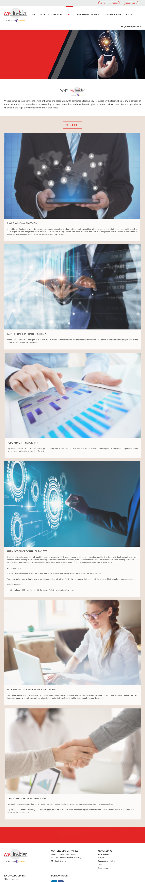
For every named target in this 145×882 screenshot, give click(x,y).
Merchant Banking (58, 861)
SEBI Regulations (11, 879)
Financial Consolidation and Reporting (66, 857)
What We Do (103, 854)
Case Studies (103, 868)
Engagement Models (106, 861)
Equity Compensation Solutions (63, 854)
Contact (101, 864)
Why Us (101, 857)
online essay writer (22, 579)
